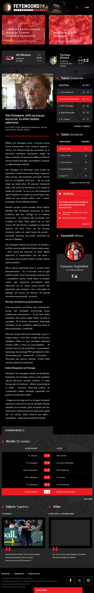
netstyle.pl (21, 587)
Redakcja (6, 574)
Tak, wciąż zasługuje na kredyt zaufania (74, 213)
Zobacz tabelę (82, 126)
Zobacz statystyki (79, 183)
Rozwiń (88, 499)
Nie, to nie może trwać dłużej (74, 218)
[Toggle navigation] (77, 7)
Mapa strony (34, 574)
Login (86, 7)
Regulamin (19, 574)
